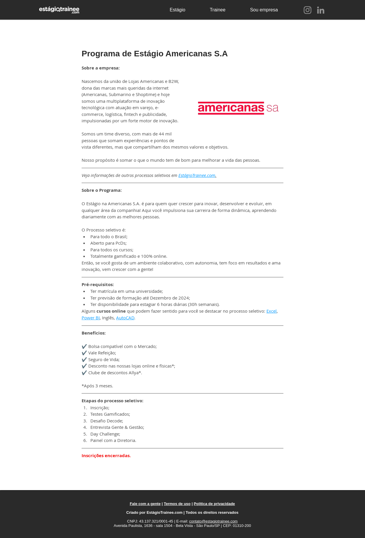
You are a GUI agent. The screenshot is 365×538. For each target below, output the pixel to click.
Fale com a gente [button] (145, 504)
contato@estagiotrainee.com (213, 521)
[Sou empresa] (264, 10)
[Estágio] (177, 10)
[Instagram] (307, 10)
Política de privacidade (214, 504)
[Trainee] (217, 10)
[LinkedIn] (321, 10)
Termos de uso (177, 504)
